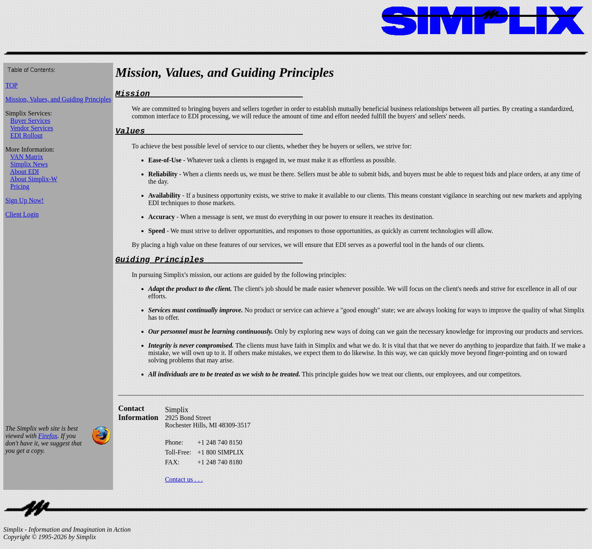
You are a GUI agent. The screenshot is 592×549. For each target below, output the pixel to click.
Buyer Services (30, 120)
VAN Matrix (26, 156)
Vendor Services (31, 128)
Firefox (48, 440)
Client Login (22, 214)
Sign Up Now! (24, 200)
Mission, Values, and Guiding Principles (58, 99)
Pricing (19, 186)
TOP (11, 85)
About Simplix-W (33, 178)
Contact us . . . (184, 484)
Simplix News (29, 164)
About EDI (24, 171)
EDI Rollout (26, 135)
